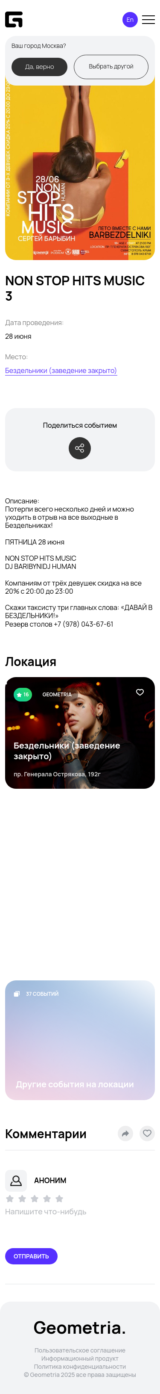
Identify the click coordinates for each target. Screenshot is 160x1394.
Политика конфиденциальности (80, 1366)
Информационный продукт (80, 1358)
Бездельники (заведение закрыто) (61, 370)
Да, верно (39, 66)
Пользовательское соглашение (80, 1350)
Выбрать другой (111, 66)
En (130, 19)
